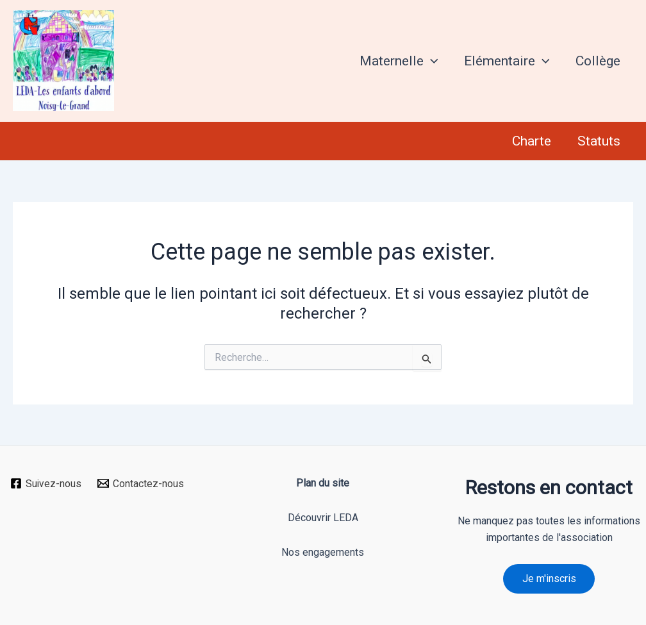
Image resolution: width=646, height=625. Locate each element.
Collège (597, 61)
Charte (530, 141)
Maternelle (396, 61)
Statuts (598, 141)
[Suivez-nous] (46, 483)
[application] (428, 61)
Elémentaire (505, 61)
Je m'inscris (549, 578)
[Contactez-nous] (141, 483)
